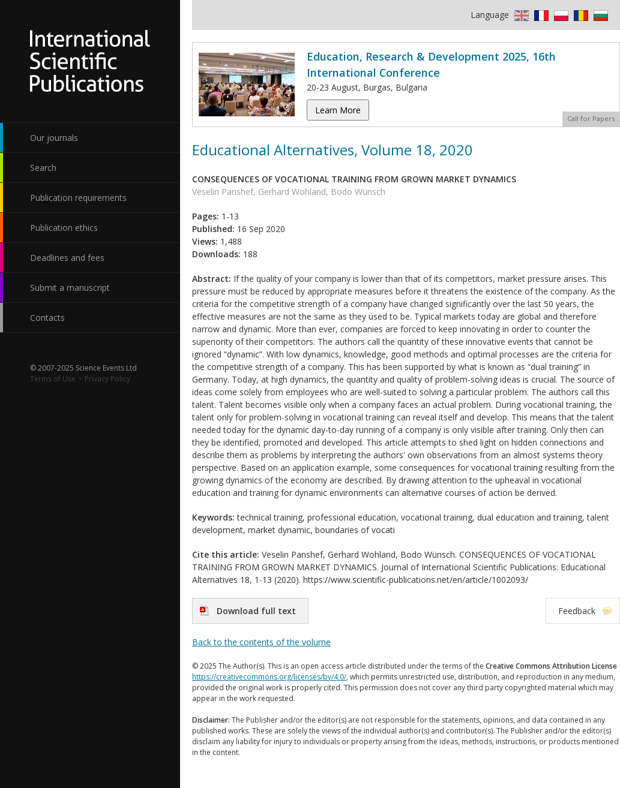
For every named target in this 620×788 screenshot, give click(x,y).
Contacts (47, 317)
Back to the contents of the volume (261, 642)
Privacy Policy (107, 379)
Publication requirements (78, 197)
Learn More (338, 110)
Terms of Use (53, 379)
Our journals (54, 137)
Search (43, 167)
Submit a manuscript (70, 287)
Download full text (256, 610)
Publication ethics (64, 227)
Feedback (576, 610)
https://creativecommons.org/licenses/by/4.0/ (269, 677)
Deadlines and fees (67, 257)
